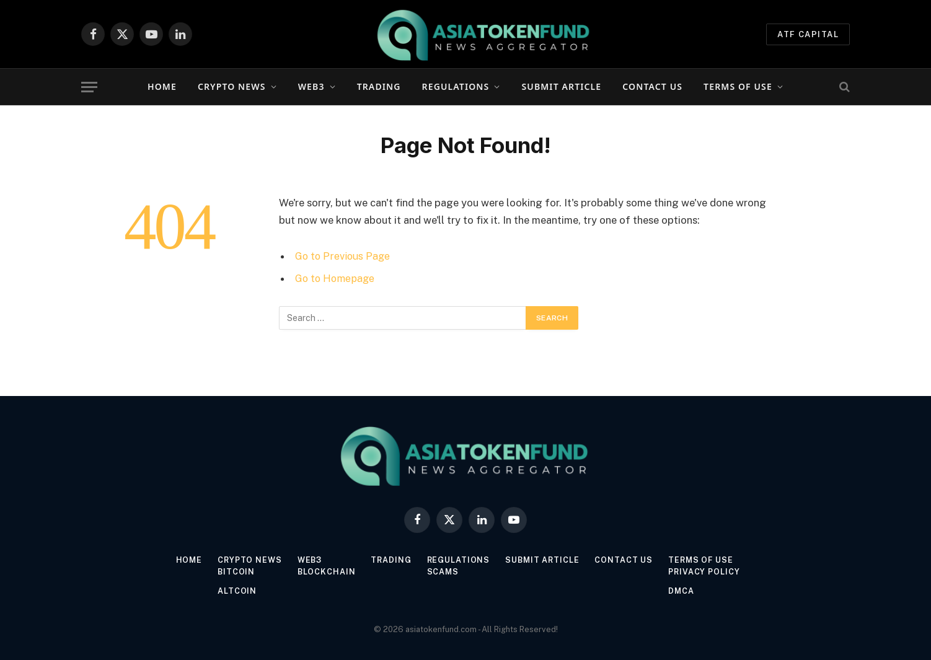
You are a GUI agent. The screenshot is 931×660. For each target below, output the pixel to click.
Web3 (311, 86)
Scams (442, 571)
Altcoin (232, 591)
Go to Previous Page (343, 256)
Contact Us (652, 86)
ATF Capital (808, 34)
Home (162, 86)
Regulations (456, 86)
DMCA (684, 591)
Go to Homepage (336, 278)
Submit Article (562, 86)
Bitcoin (232, 571)
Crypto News (232, 86)
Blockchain (324, 571)
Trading (379, 86)
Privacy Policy (708, 571)
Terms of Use (738, 86)
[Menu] (89, 87)
